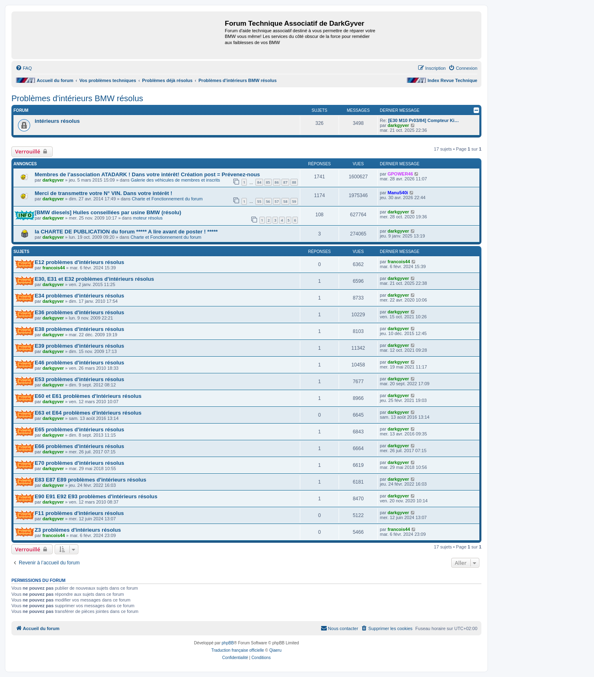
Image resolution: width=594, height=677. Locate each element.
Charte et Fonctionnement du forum (167, 198)
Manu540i (398, 192)
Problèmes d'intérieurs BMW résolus (77, 98)
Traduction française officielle (237, 650)
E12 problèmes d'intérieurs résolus (79, 262)
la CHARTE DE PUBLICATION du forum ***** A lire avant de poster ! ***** (126, 232)
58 (285, 201)
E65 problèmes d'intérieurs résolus (79, 429)
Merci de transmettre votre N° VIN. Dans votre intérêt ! (103, 193)
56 (268, 201)
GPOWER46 (400, 173)
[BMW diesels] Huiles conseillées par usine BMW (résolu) (108, 212)
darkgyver (398, 125)
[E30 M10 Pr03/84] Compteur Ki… (423, 120)
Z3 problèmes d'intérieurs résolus (78, 530)
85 (268, 182)
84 (259, 182)
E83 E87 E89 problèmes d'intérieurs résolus (90, 480)
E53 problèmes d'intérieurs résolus (79, 379)
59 (294, 201)
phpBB (228, 643)
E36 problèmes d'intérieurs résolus (79, 312)
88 (294, 182)
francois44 (53, 267)
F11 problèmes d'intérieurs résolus (79, 513)
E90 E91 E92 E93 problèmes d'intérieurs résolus (96, 496)
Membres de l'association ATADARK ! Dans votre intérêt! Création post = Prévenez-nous (147, 174)
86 (277, 182)
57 (277, 201)
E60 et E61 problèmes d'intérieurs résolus (88, 396)
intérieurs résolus (57, 121)
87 (285, 182)
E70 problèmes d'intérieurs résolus (79, 463)
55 (259, 201)
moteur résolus (148, 217)
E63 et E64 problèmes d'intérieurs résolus (88, 413)
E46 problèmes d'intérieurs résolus (79, 363)
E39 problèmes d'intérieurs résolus (79, 346)
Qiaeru (275, 650)
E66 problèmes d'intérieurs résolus (79, 446)
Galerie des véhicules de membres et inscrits (175, 180)
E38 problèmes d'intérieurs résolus (79, 329)
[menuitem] (24, 68)
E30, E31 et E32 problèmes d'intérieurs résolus (94, 279)
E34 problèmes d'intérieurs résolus (79, 296)
